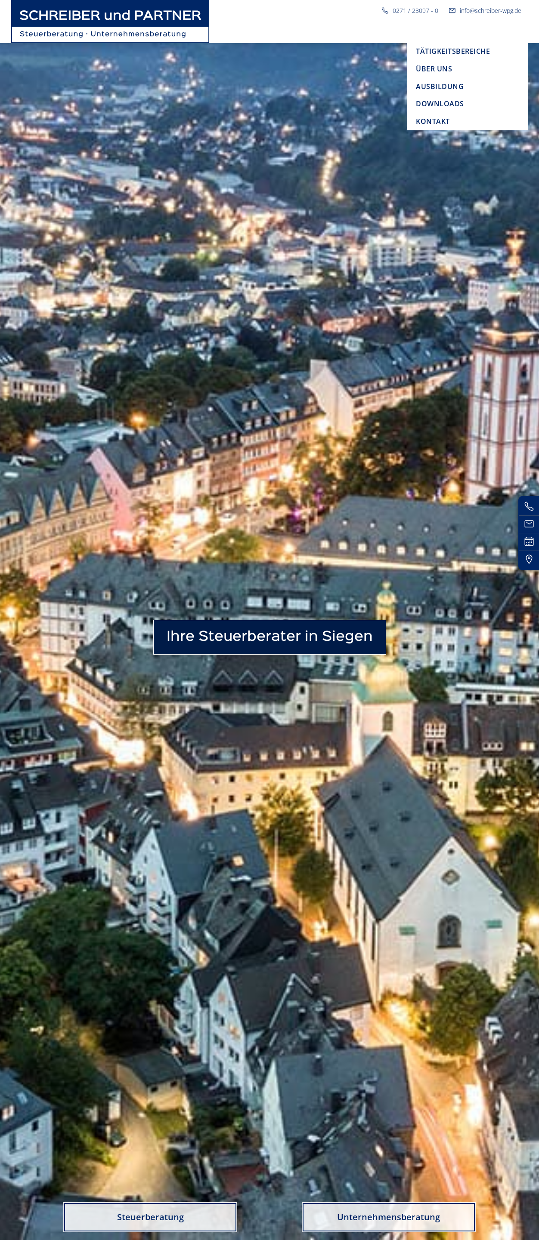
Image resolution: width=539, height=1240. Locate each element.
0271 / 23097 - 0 (409, 10)
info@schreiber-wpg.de (485, 10)
